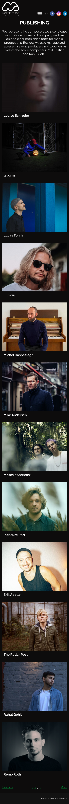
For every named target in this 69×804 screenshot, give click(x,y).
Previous (7, 787)
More (64, 787)
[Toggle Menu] (40, 13)
